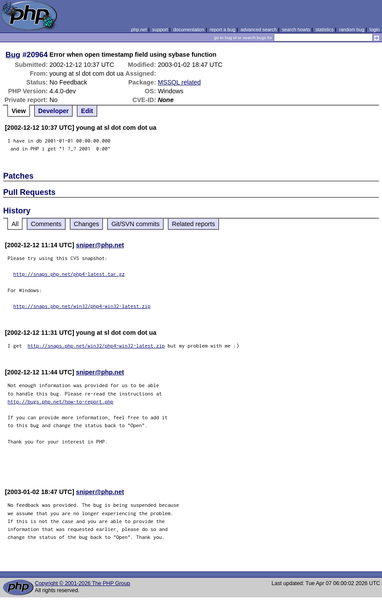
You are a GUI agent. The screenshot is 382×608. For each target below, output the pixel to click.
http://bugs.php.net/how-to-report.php (60, 401)
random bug (351, 29)
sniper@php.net (100, 245)
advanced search (258, 29)
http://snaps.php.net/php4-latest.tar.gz (69, 274)
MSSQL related (179, 82)
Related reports (193, 223)
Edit (87, 110)
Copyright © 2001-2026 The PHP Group (82, 583)
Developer (53, 110)
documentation (188, 29)
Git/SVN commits (135, 223)
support (160, 29)
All (14, 223)
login (375, 29)
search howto (296, 29)
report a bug (222, 29)
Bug (13, 54)
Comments (46, 223)
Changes (86, 223)
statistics (325, 29)
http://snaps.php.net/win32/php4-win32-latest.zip (81, 306)
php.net (139, 29)
